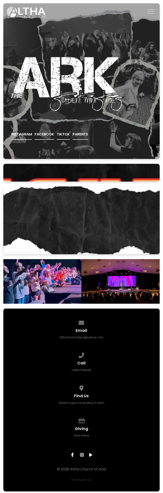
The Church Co (81, 480)
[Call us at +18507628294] (81, 354)
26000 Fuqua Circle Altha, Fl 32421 (81, 403)
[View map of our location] (81, 387)
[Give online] (81, 420)
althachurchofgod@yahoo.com (81, 337)
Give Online (81, 435)
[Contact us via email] (81, 322)
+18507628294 (81, 370)
